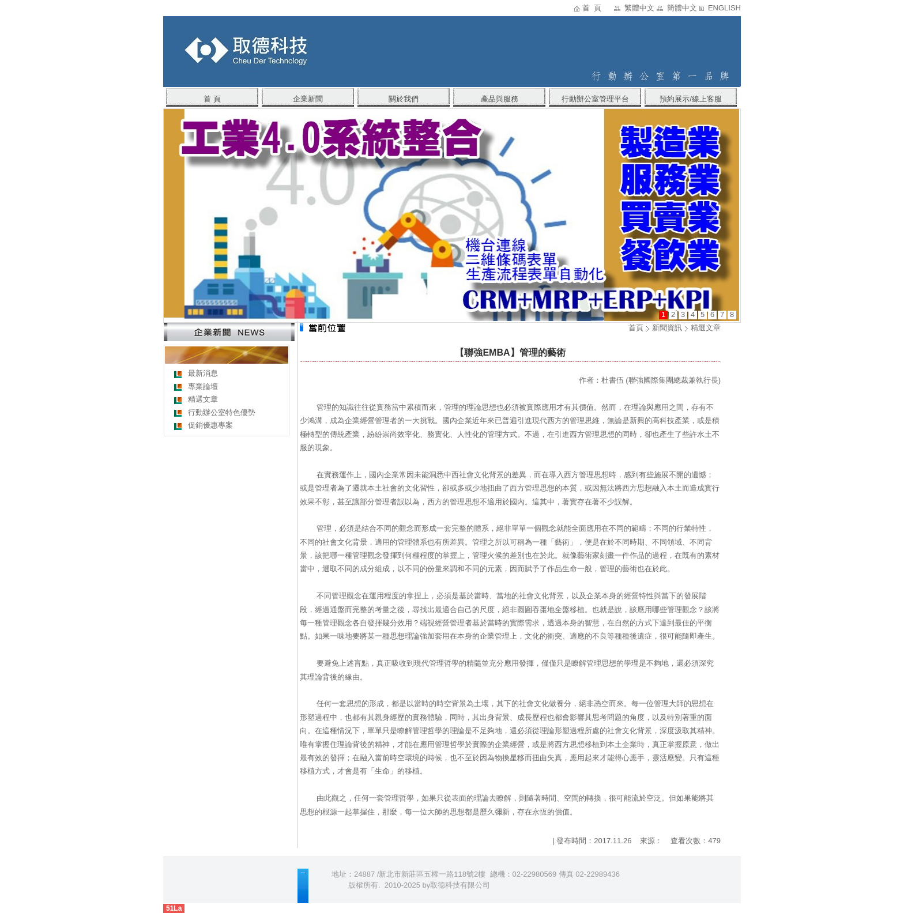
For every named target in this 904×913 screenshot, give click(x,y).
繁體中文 (639, 7)
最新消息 (203, 373)
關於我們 (404, 99)
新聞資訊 (667, 327)
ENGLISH (724, 7)
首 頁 (591, 7)
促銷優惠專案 (210, 425)
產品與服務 (499, 99)
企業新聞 (308, 99)
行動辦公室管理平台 (595, 99)
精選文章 (203, 399)
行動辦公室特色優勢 (221, 412)
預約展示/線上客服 (691, 99)
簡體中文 (682, 7)
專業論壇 (203, 386)
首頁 (635, 327)
